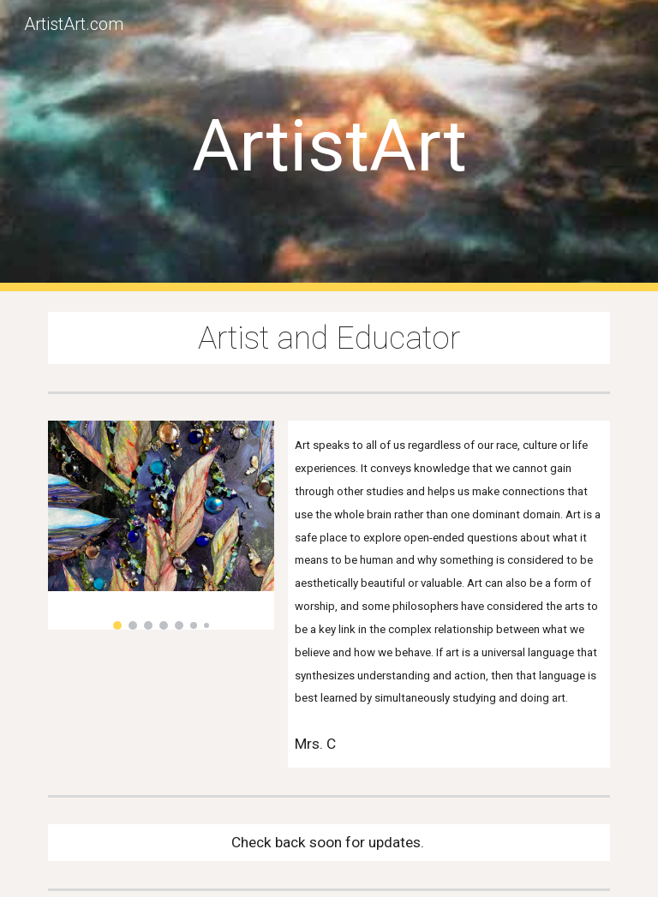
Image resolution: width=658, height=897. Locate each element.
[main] (328, 146)
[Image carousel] (160, 525)
